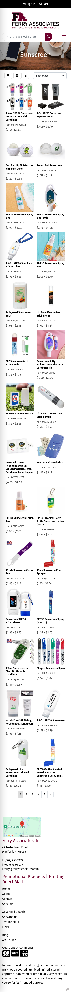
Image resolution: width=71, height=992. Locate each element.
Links (5, 927)
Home (6, 888)
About (6, 894)
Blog (5, 935)
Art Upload (9, 940)
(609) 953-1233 (14, 860)
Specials (7, 904)
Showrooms (9, 917)
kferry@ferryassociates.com (20, 869)
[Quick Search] (23, 37)
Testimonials (10, 922)
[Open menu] (63, 36)
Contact (7, 899)
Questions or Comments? (18, 947)
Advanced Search (13, 912)
